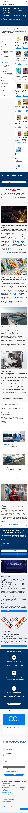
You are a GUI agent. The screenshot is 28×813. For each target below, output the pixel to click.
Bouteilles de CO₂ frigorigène (7, 794)
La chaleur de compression (7, 805)
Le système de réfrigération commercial (10, 806)
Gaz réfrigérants (5, 795)
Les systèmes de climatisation (8, 799)
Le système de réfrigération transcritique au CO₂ (11, 803)
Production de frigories (6, 792)
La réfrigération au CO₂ (6, 801)
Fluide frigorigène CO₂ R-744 (7, 783)
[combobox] (26, 1)
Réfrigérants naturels (6, 797)
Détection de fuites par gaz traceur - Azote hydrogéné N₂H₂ (13, 787)
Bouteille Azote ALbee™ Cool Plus (8, 785)
